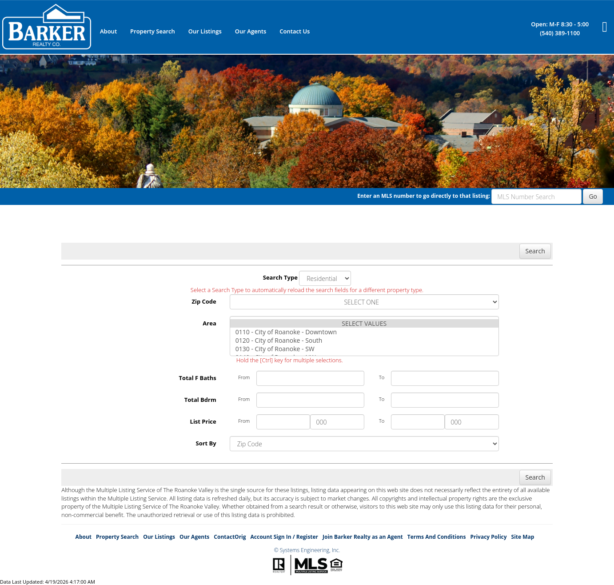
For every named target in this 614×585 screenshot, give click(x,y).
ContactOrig (230, 537)
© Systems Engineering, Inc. (307, 550)
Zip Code (203, 301)
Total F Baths (197, 378)
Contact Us (294, 31)
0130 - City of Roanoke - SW (364, 349)
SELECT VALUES (364, 323)
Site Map (522, 537)
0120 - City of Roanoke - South (364, 340)
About (108, 31)
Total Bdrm (200, 400)
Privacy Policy (488, 537)
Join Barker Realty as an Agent (363, 537)
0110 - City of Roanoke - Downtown (364, 332)
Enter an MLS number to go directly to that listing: (423, 196)
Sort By (205, 443)
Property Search (152, 31)
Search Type (280, 277)
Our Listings (205, 31)
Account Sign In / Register (284, 537)
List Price (203, 421)
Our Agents (251, 31)
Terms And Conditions (436, 537)
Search (535, 251)
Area (209, 323)
